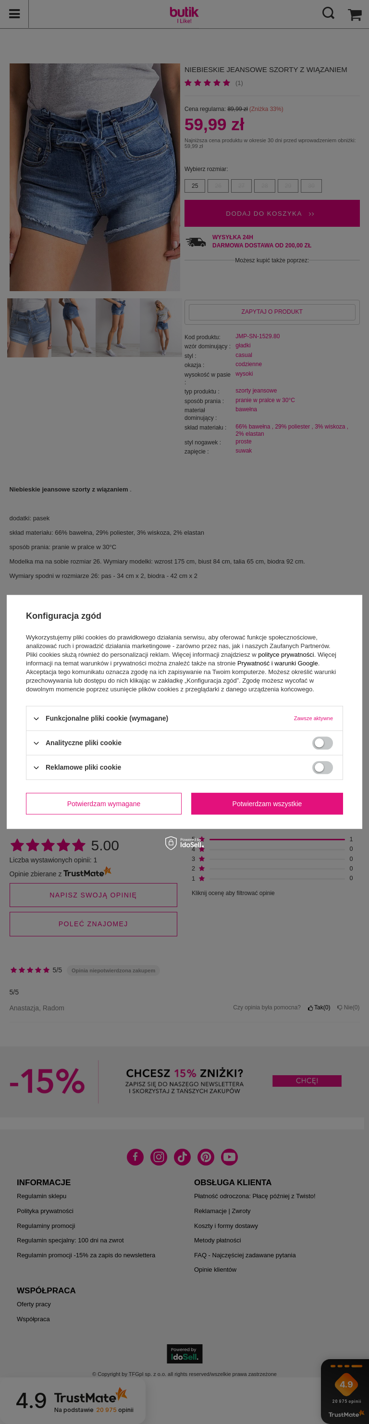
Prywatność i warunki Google (277, 663)
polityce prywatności (286, 654)
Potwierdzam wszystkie (267, 804)
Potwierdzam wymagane (104, 804)
